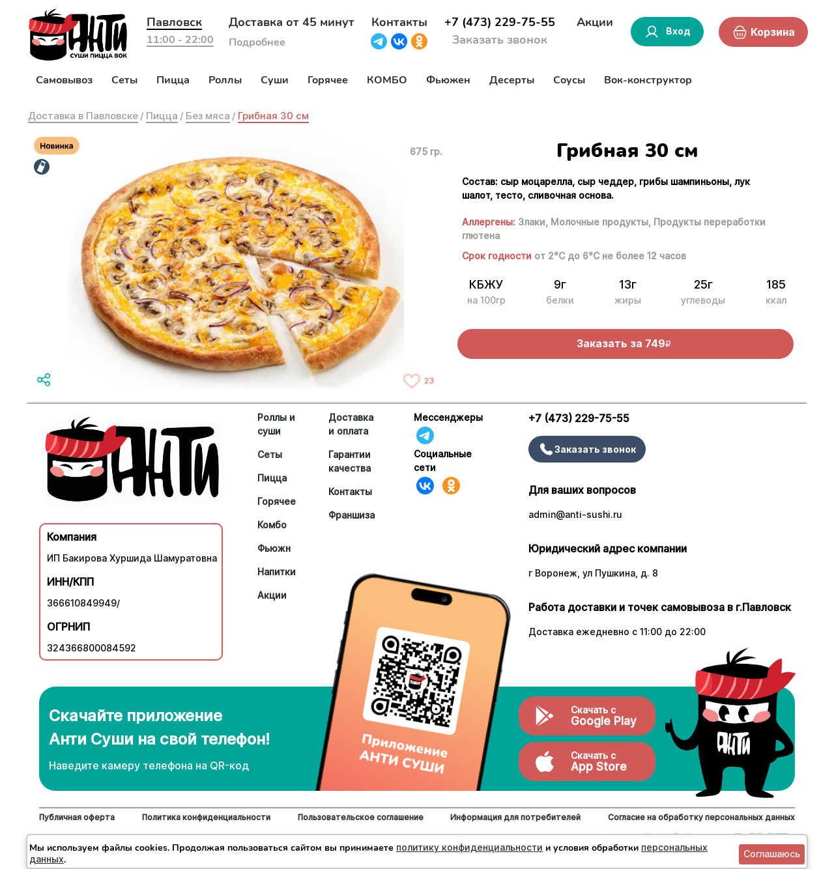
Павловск (174, 22)
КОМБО (387, 80)
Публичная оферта (77, 817)
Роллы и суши (276, 424)
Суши (275, 80)
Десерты (511, 80)
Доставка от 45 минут (291, 22)
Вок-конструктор (648, 80)
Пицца (173, 80)
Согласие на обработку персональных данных (701, 817)
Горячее (328, 80)
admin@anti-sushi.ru (575, 514)
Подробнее (257, 42)
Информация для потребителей (515, 817)
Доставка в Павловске (83, 115)
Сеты (124, 80)
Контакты (399, 22)
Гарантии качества (349, 461)
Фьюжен (448, 80)
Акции (595, 22)
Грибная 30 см (273, 115)
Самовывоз (64, 80)
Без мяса (208, 115)
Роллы (225, 80)
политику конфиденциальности (469, 847)
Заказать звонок (499, 40)
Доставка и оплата (350, 424)
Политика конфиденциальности (206, 817)
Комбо (272, 524)
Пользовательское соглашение (361, 817)
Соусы (569, 80)
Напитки (276, 571)
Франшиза (351, 514)
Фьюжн (274, 548)
